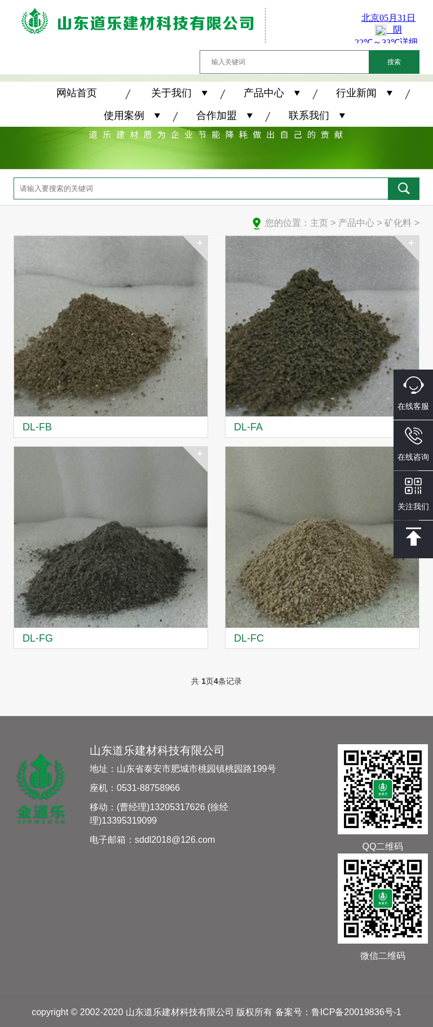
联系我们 (309, 115)
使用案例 (124, 115)
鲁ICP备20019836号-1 (356, 1012)
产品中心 (264, 93)
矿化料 (398, 223)
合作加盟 (216, 115)
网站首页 (76, 93)
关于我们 (171, 93)
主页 (319, 223)
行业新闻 (356, 93)
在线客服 (413, 393)
